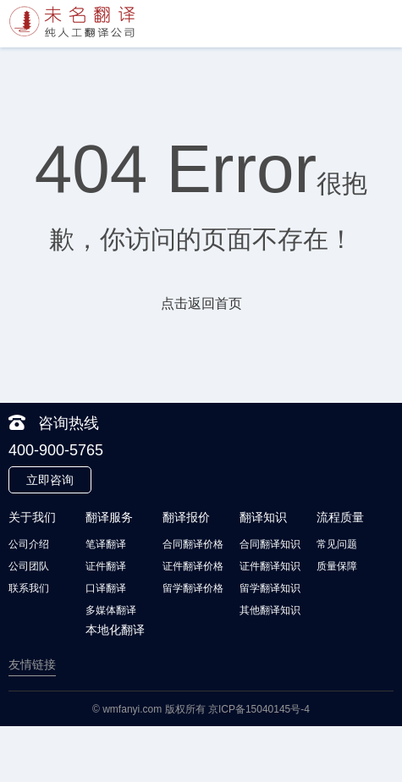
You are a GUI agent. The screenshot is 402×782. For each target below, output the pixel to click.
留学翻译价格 (192, 588)
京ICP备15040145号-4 (259, 709)
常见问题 (337, 544)
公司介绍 (28, 544)
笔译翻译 (105, 544)
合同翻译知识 (270, 544)
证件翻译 (105, 566)
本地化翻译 (115, 629)
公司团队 (28, 566)
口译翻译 (105, 588)
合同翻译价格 (192, 544)
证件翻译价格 (192, 566)
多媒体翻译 (110, 610)
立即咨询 (50, 480)
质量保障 (337, 566)
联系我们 (28, 588)
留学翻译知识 (270, 588)
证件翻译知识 (270, 566)
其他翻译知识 (270, 610)
